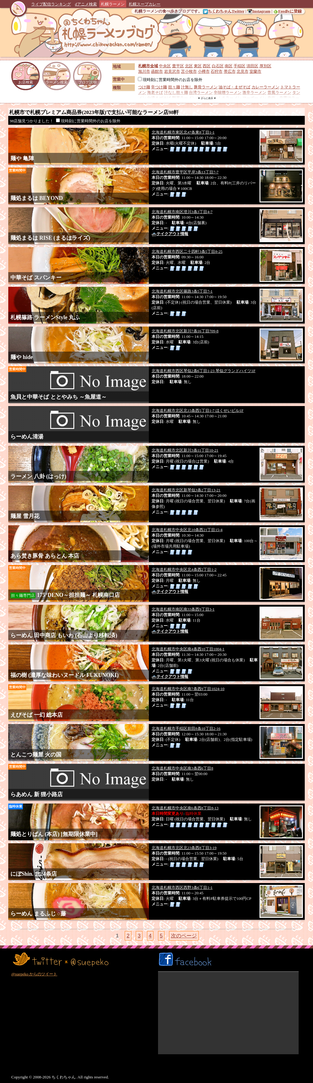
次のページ (184, 936)
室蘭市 (255, 71)
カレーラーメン (265, 87)
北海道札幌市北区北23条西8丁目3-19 (184, 847)
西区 (207, 66)
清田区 (252, 66)
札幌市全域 (148, 66)
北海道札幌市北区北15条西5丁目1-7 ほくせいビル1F (198, 410)
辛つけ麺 (159, 87)
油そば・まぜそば (234, 87)
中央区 (165, 66)
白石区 (218, 66)
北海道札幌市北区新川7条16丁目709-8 (185, 331)
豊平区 (178, 66)
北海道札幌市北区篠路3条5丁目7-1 (182, 291)
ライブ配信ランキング (51, 4)
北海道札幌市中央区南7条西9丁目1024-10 (188, 688)
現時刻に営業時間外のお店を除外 (170, 79)
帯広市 (230, 71)
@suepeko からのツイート (34, 974)
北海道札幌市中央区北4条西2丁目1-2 (184, 569)
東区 (198, 66)
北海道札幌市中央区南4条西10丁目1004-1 (188, 649)
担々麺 (174, 87)
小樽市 (204, 71)
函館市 (157, 71)
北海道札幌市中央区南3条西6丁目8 (182, 768)
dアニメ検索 (86, 4)
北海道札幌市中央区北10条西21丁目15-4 (187, 529)
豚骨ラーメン (206, 87)
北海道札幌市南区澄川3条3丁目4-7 (182, 211)
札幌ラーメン (113, 4)
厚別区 (265, 66)
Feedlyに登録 (287, 11)
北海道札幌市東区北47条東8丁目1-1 (183, 132)
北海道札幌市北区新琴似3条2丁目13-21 (186, 490)
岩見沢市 (172, 71)
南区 (229, 66)
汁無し (187, 87)
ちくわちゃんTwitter (224, 11)
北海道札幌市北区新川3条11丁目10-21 (185, 450)
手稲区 (239, 66)
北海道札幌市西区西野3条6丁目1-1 (182, 887)
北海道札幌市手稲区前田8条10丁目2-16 (186, 728)
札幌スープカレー (144, 4)
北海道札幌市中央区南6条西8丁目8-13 (185, 808)
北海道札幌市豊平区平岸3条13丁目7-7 (185, 172)
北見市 (243, 71)
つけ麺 (144, 87)
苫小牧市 (189, 71)
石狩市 (217, 71)
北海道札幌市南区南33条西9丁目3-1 (183, 609)
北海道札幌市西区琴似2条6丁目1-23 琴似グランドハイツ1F (204, 370)
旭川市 (144, 71)
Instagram (258, 11)
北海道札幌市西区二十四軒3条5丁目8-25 (187, 251)
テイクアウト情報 (170, 233)
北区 (189, 66)
